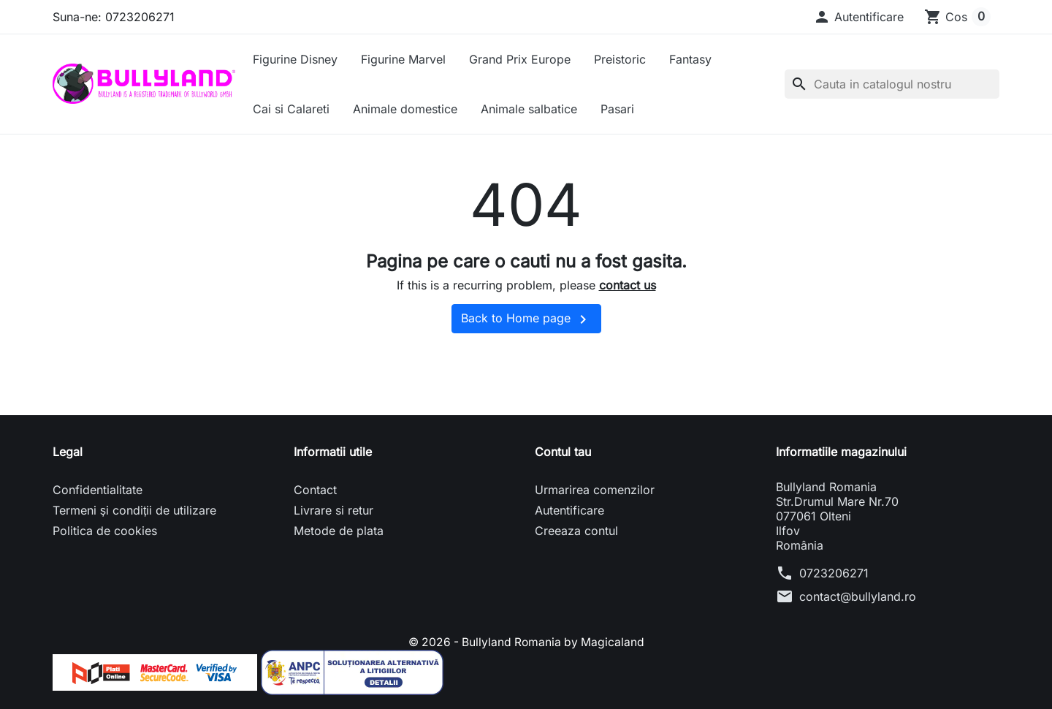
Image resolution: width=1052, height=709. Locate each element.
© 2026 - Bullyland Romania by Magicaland (526, 641)
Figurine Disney (295, 59)
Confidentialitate (97, 489)
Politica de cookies (105, 530)
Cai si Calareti (291, 109)
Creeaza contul (576, 530)
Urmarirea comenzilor (595, 489)
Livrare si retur (333, 510)
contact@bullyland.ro (857, 596)
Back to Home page (526, 319)
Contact (315, 489)
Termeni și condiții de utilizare (134, 510)
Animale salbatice (529, 109)
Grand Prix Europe (520, 59)
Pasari (617, 109)
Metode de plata (339, 530)
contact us (627, 285)
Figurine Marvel (403, 59)
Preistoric (620, 59)
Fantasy (690, 59)
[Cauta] (892, 84)
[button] (858, 17)
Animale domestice (405, 109)
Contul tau (563, 451)
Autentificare (569, 510)
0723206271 (834, 573)
